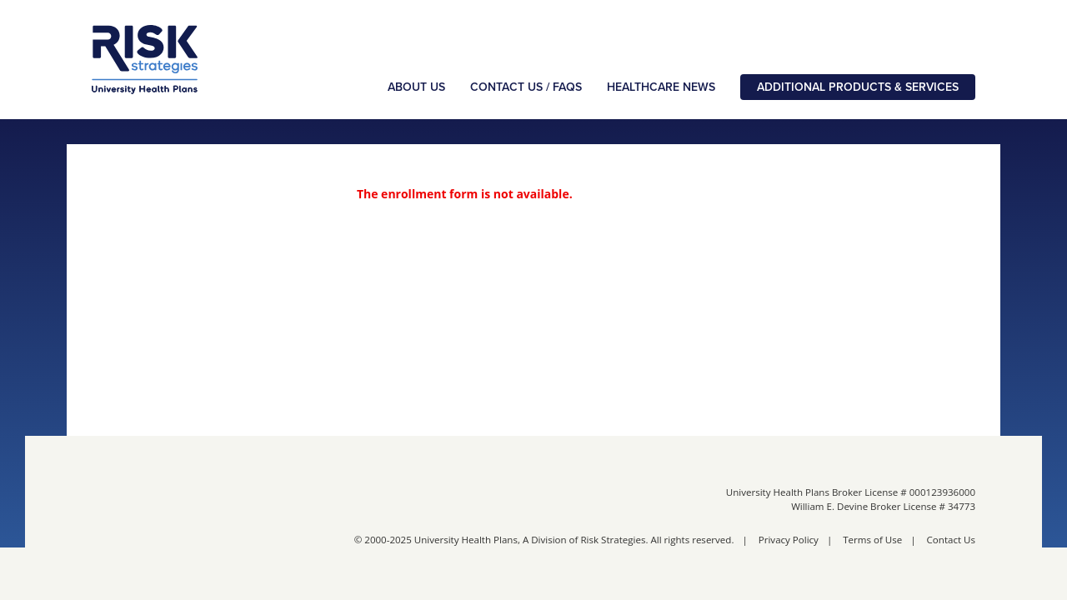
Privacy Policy (789, 539)
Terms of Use (872, 539)
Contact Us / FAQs (526, 87)
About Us (416, 87)
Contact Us (951, 539)
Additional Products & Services (858, 87)
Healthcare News (661, 87)
